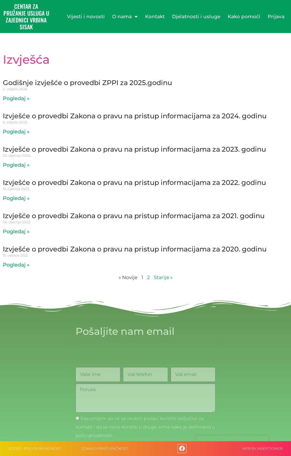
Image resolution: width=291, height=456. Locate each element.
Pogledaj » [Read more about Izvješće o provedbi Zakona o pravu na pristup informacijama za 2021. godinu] (16, 231)
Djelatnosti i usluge (196, 16)
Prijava (276, 16)
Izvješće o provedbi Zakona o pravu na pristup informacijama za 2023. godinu (134, 149)
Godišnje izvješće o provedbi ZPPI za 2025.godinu (87, 83)
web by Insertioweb (262, 448)
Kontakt (155, 16)
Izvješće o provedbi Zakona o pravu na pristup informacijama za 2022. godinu (134, 182)
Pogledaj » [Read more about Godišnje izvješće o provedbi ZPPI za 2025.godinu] (16, 98)
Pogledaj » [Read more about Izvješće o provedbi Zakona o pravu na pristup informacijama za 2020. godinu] (16, 265)
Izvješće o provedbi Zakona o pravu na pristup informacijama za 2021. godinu (134, 216)
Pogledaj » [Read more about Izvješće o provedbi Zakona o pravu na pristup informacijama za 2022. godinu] (16, 198)
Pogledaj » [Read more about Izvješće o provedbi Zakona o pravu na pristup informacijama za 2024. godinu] (16, 132)
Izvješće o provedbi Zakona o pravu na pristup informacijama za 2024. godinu (135, 116)
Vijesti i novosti (86, 16)
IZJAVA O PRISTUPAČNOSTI (105, 448)
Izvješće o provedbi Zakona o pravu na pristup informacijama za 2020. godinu (135, 249)
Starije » (163, 277)
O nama (125, 16)
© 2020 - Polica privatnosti (35, 448)
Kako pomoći (244, 16)
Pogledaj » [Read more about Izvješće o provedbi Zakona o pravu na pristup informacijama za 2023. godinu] (16, 165)
